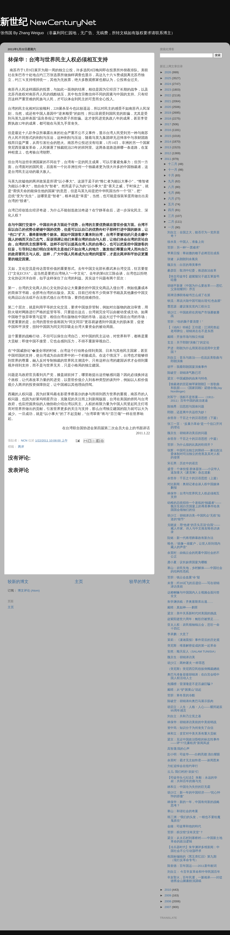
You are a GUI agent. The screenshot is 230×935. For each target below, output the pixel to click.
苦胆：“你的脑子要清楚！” (185, 321)
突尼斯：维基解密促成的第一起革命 (191, 645)
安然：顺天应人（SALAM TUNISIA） (192, 651)
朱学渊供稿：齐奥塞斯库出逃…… (190, 601)
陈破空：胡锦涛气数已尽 (184, 372)
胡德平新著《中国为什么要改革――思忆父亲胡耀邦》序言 (194, 287)
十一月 (173, 169)
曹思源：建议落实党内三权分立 (188, 306)
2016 (168, 130)
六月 (171, 198)
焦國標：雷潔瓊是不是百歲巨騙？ (190, 684)
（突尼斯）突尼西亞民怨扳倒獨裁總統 (193, 668)
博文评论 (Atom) (29, 590)
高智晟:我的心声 (178, 748)
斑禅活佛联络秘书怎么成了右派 (188, 295)
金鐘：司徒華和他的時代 (184, 826)
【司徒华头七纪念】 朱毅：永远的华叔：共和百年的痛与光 (192, 779)
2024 (168, 84)
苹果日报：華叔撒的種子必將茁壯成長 (193, 253)
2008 (168, 901)
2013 (168, 147)
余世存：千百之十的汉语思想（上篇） (193, 478)
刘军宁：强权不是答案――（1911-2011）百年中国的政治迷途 (191, 398)
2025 (168, 78)
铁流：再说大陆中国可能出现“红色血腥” (194, 300)
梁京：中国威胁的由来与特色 (187, 378)
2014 (168, 141)
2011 (168, 159)
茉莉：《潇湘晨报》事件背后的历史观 (193, 640)
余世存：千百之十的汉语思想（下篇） (193, 418)
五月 (171, 204)
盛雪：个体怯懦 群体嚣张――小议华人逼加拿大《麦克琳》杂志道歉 (193, 470)
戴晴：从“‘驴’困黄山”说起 (184, 689)
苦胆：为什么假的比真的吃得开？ (190, 444)
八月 (171, 187)
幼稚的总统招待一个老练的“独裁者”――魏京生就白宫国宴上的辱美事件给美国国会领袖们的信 (194, 506)
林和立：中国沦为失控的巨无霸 (188, 786)
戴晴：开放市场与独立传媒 (185, 336)
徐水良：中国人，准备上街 (185, 241)
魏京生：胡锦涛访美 (181, 657)
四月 (171, 210)
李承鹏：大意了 (178, 634)
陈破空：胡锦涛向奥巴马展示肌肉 (190, 701)
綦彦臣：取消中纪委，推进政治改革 (191, 270)
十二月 (173, 164)
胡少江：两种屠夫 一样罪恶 (186, 663)
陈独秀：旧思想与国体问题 (185, 406)
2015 (168, 136)
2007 (168, 907)
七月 (171, 192)
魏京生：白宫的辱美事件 (184, 264)
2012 (168, 153)
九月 (171, 181)
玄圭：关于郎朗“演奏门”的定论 (188, 342)
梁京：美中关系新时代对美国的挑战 (191, 613)
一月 (171, 227)
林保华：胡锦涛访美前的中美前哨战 (191, 722)
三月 (171, 216)
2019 (168, 112)
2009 (168, 895)
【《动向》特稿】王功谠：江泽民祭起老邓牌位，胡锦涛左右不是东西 (193, 329)
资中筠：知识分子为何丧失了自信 (190, 727)
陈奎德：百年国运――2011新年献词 (192, 865)
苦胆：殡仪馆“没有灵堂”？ (185, 832)
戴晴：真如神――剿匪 (182, 607)
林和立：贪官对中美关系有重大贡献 (191, 733)
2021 (168, 101)
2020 (168, 107)
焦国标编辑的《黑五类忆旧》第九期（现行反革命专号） (191, 858)
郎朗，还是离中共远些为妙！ (187, 412)
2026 (168, 72)
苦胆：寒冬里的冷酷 (181, 695)
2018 (168, 118)
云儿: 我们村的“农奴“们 (183, 771)
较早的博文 (139, 581)
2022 (168, 95)
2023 (168, 89)
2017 (168, 124)
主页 (79, 581)
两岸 (21, 446)
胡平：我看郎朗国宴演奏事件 (187, 366)
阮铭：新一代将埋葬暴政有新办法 (190, 538)
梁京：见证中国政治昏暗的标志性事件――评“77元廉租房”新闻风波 (193, 741)
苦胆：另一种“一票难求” (183, 247)
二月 (171, 221)
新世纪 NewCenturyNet (48, 22)
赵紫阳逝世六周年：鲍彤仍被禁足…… (193, 619)
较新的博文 (18, 581)
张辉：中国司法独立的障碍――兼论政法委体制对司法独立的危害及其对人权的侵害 (194, 454)
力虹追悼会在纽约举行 (182, 766)
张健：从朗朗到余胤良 (182, 259)
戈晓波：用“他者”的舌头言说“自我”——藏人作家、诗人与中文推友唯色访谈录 (193, 528)
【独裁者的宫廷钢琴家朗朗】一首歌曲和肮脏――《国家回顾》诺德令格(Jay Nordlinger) (194, 388)
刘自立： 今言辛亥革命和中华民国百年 (193, 871)
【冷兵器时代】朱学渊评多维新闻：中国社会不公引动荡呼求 (193, 849)
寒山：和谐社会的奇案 (182, 811)
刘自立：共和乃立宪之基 (184, 716)
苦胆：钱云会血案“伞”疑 (183, 577)
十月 (171, 175)
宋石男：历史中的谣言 (182, 463)
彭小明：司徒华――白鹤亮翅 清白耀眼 (193, 754)
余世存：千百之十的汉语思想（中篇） (193, 438)
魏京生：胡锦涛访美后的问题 (187, 433)
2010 (168, 889)
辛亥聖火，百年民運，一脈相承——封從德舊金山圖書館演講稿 (194, 879)
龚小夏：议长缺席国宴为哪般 (187, 562)
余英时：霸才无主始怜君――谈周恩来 (193, 760)
